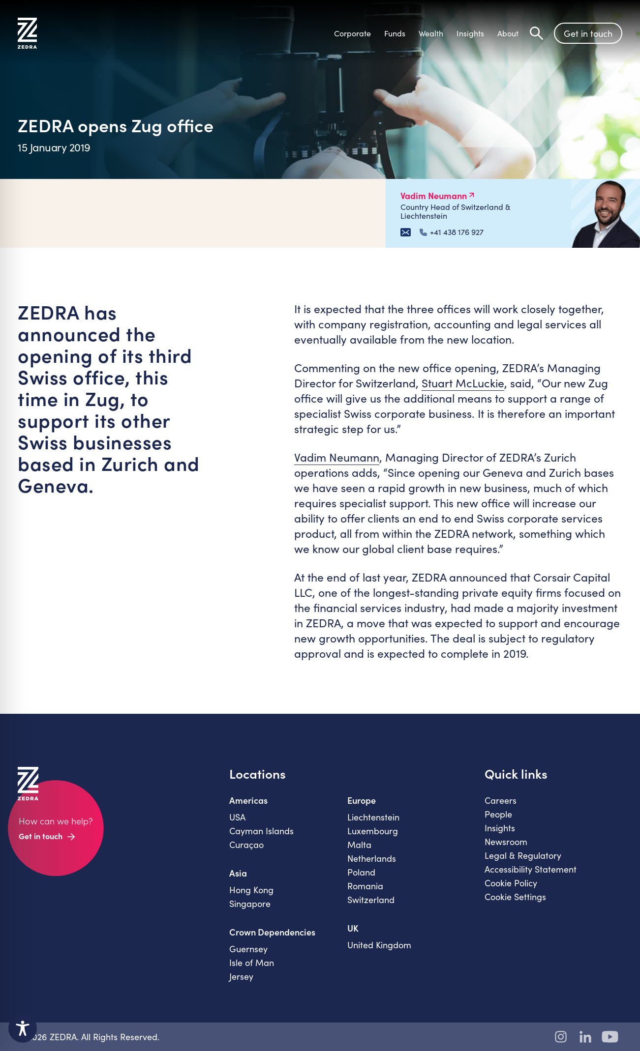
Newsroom (506, 849)
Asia (238, 881)
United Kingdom (379, 953)
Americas (248, 808)
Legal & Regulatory (523, 863)
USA (237, 825)
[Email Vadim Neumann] (405, 232)
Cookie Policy (511, 891)
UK (353, 936)
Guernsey (248, 957)
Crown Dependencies (272, 940)
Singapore (250, 911)
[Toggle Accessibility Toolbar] (22, 1028)
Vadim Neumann (336, 457)
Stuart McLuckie (463, 382)
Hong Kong (251, 898)
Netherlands (371, 866)
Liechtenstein (373, 825)
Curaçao (246, 852)
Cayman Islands (261, 839)
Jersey (241, 984)
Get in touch (588, 33)
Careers (501, 808)
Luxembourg (372, 839)
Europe (361, 808)
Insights (500, 836)
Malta (359, 852)
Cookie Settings (515, 904)
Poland (361, 880)
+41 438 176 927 (452, 232)
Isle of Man (251, 970)
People (498, 822)
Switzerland (371, 907)
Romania (365, 894)
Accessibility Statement (531, 877)
